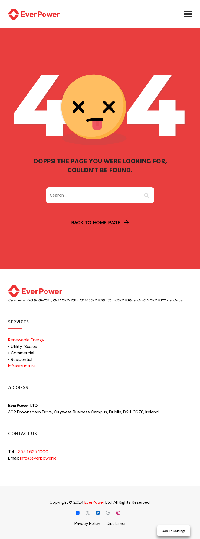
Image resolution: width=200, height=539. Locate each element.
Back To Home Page (95, 223)
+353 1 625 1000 (32, 451)
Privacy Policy (87, 523)
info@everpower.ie (38, 458)
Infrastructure (22, 366)
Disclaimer (116, 523)
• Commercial (21, 353)
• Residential (20, 359)
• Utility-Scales (22, 346)
